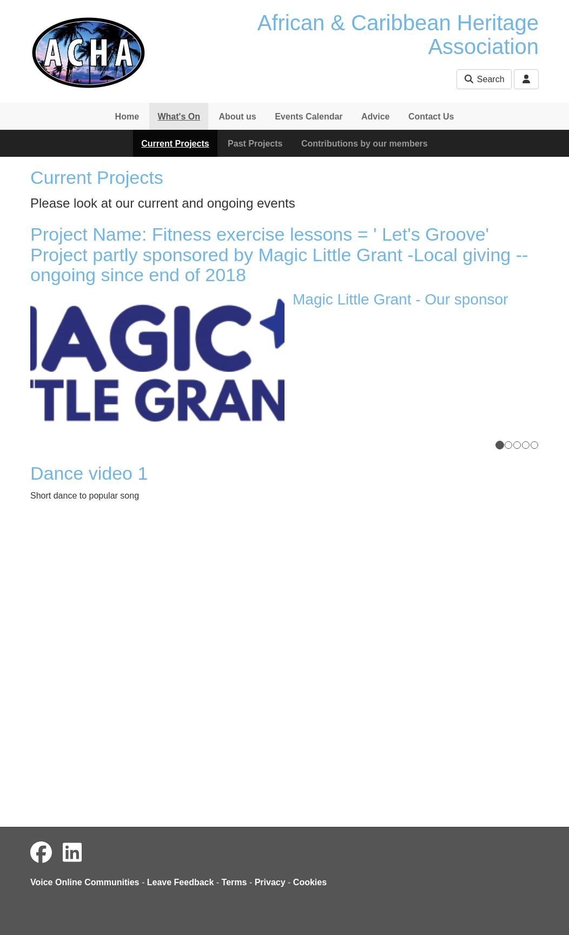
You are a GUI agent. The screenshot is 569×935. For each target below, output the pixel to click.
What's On (178, 116)
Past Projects (255, 143)
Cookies (310, 882)
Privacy (270, 882)
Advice (375, 116)
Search (484, 79)
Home (127, 116)
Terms (234, 882)
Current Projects (175, 143)
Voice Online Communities (85, 882)
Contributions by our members (364, 143)
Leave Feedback (180, 882)
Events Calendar (308, 116)
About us (237, 116)
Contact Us (431, 116)
